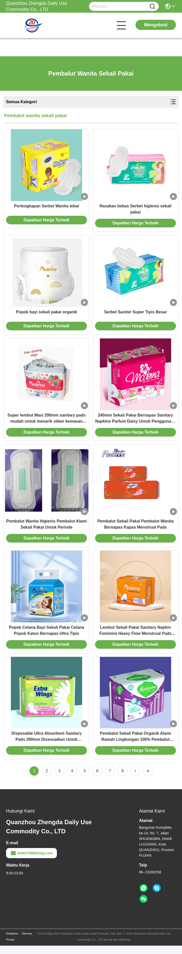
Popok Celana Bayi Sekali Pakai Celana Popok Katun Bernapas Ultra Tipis (46, 637)
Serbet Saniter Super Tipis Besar (135, 315)
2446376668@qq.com (31, 861)
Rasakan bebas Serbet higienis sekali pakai (136, 210)
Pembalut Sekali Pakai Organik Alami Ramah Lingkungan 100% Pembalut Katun (135, 745)
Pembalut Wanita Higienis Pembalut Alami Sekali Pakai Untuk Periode (46, 530)
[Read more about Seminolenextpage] (135, 779)
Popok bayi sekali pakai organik (46, 315)
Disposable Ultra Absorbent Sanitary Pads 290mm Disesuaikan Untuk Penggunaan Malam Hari (46, 745)
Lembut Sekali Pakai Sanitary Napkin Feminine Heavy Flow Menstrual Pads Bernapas (135, 637)
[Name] (152, 6)
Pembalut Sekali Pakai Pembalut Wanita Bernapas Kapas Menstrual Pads (135, 530)
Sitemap (27, 941)
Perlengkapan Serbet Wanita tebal (46, 207)
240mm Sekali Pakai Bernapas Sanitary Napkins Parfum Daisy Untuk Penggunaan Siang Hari (135, 422)
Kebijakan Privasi (12, 944)
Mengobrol (155, 24)
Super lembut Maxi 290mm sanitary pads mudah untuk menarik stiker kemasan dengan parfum (46, 422)
